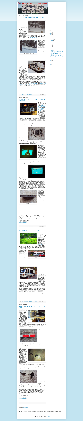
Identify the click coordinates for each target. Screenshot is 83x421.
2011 (51, 64)
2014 (51, 60)
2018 (51, 33)
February (52, 50)
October (52, 40)
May (51, 46)
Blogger (49, 416)
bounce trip (40, 244)
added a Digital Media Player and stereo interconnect (41, 109)
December (52, 38)
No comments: (36, 94)
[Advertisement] (57, 22)
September (52, 41)
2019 (51, 32)
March (52, 49)
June (51, 45)
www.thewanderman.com (23, 90)
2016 (51, 35)
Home (33, 405)
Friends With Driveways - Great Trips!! (29, 230)
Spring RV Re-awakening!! (33, 37)
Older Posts (43, 405)
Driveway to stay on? (29, 84)
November (52, 39)
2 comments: (35, 301)
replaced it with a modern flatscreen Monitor (41, 106)
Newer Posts (21, 405)
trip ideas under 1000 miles (33, 83)
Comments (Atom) (25, 407)
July (51, 44)
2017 (51, 34)
